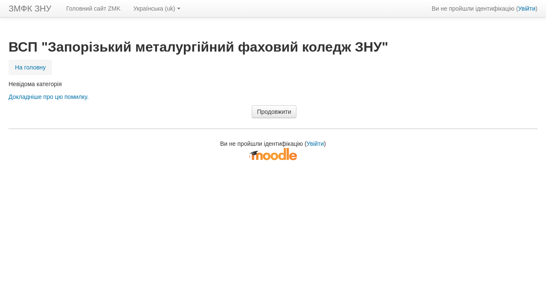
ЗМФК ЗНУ (30, 8)
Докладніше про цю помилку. (49, 96)
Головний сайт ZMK (93, 8)
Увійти (527, 8)
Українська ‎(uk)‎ (157, 8)
